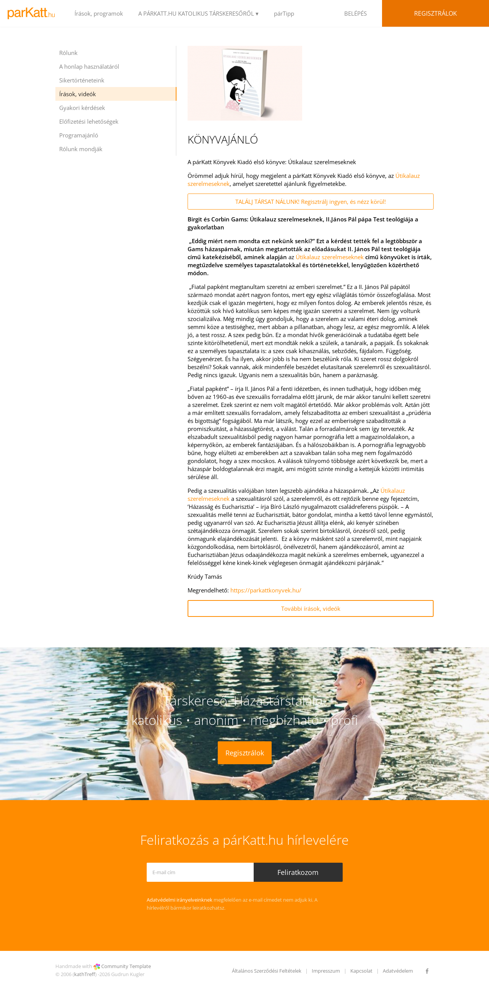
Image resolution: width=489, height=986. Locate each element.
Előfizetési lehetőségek (88, 121)
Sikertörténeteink (81, 80)
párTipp (284, 13)
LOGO (33, 13)
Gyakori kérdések (82, 107)
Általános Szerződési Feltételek (266, 970)
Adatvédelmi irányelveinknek (179, 899)
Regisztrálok (435, 13)
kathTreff (84, 974)
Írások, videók (77, 94)
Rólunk (68, 52)
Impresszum (326, 970)
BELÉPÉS (355, 13)
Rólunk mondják (80, 149)
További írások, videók (310, 608)
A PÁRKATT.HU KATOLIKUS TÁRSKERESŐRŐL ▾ (198, 13)
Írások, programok (98, 13)
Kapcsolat (361, 970)
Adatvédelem (398, 970)
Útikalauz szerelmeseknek (330, 257)
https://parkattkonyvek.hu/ (265, 590)
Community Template (126, 966)
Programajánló (78, 135)
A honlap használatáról (89, 66)
